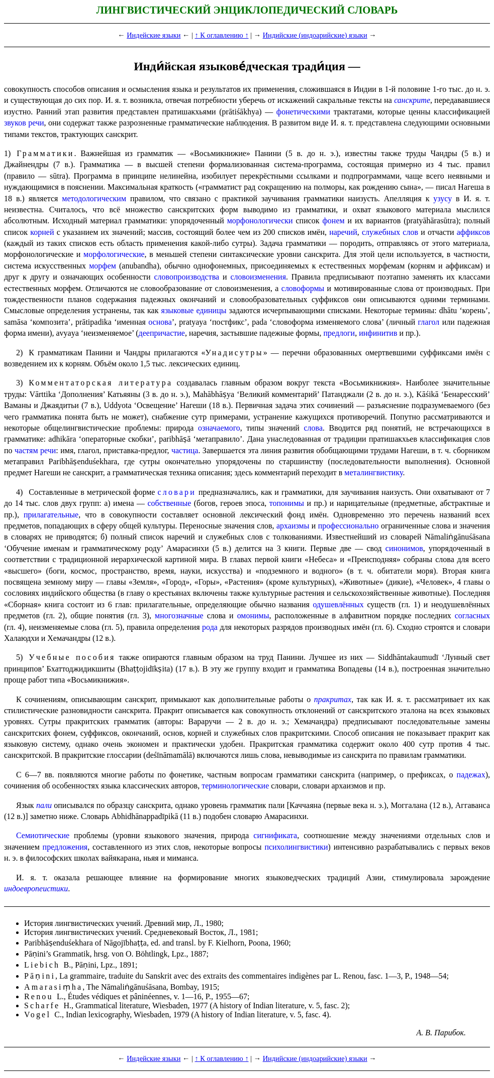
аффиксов (473, 232)
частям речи (35, 450)
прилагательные (51, 514)
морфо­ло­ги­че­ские (113, 254)
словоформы (303, 288)
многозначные (179, 615)
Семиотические (42, 835)
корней (42, 232)
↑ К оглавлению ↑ (222, 35)
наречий (343, 232)
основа (160, 322)
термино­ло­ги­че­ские (235, 785)
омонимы (253, 615)
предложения (65, 847)
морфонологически (260, 220)
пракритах (332, 699)
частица (184, 450)
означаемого (219, 428)
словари (176, 492)
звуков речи (24, 122)
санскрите (412, 100)
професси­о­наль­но (348, 525)
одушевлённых (338, 604)
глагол (429, 322)
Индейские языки (153, 35)
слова (313, 428)
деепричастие (162, 333)
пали (44, 805)
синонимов (404, 548)
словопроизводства (187, 277)
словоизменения (258, 277)
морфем (102, 265)
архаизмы (293, 525)
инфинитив (378, 333)
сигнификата (275, 835)
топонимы (286, 503)
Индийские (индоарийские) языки (315, 35)
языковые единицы (194, 310)
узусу (442, 198)
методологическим (94, 198)
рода (210, 627)
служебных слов (390, 232)
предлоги (339, 333)
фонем (333, 220)
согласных (472, 615)
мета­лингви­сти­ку (373, 472)
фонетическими (303, 111)
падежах (471, 774)
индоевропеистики (36, 888)
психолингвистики (296, 847)
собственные (169, 503)
